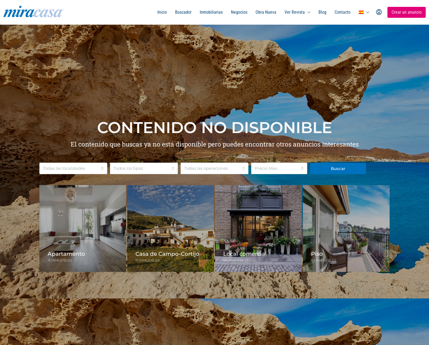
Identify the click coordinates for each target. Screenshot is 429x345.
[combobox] (73, 168)
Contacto (342, 12)
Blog (322, 12)
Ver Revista (295, 12)
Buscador (183, 12)
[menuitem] (379, 12)
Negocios (239, 12)
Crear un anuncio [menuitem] (407, 12)
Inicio (162, 12)
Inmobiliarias (211, 12)
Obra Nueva (266, 12)
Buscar (338, 168)
